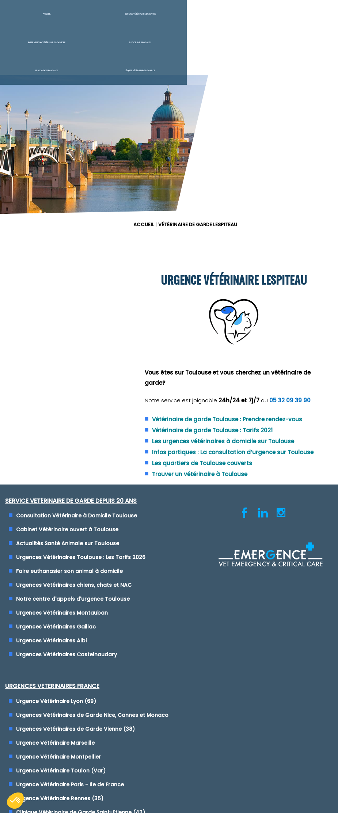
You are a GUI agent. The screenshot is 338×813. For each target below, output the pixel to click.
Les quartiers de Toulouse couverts (239, 340)
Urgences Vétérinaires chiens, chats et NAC (75, 471)
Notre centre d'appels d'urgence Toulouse (75, 485)
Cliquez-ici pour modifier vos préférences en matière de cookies (169, 649)
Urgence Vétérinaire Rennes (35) (223, 499)
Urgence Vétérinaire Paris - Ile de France (234, 485)
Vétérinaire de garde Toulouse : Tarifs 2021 (249, 291)
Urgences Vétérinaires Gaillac (58, 513)
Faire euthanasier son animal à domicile (71, 457)
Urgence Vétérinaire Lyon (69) (220, 394)
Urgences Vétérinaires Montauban (64, 499)
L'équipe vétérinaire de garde (309, 18)
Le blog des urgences (253, 18)
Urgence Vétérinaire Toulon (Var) (225, 471)
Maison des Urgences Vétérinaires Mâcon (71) (241, 535)
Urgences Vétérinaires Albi (53, 527)
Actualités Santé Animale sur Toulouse (69, 421)
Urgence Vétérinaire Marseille (219, 444)
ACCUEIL (183, 59)
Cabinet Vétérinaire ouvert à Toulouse (69, 407)
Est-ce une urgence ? (197, 18)
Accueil (28, 18)
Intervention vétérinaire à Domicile (144, 18)
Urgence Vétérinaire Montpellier (222, 457)
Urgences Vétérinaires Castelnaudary (68, 541)
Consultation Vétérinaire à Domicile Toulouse (78, 394)
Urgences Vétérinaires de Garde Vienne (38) (239, 430)
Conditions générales (169, 642)
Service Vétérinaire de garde (84, 18)
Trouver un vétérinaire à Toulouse (236, 351)
